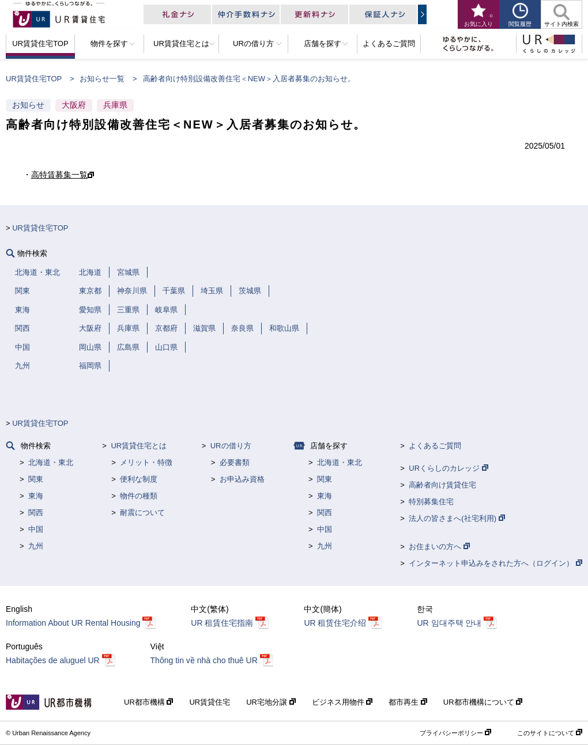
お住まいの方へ (439, 546)
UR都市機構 (148, 702)
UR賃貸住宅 (209, 702)
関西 (35, 512)
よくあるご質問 (435, 445)
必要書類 (235, 462)
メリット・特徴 (146, 462)
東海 (35, 495)
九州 (35, 546)
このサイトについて (549, 732)
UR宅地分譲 (270, 702)
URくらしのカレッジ (448, 468)
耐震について (142, 512)
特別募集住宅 (431, 501)
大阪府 (74, 104)
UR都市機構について (482, 702)
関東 (35, 479)
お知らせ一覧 (102, 78)
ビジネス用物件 (342, 702)
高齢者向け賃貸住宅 (442, 485)
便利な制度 (138, 479)
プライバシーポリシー (455, 732)
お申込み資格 (242, 479)
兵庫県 (115, 104)
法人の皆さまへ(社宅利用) (456, 518)
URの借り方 (230, 445)
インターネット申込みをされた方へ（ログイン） (495, 563)
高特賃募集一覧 (59, 174)
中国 (35, 529)
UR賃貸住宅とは (139, 445)
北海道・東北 (50, 462)
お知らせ (28, 104)
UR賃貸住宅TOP (34, 78)
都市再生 (408, 702)
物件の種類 (138, 495)
